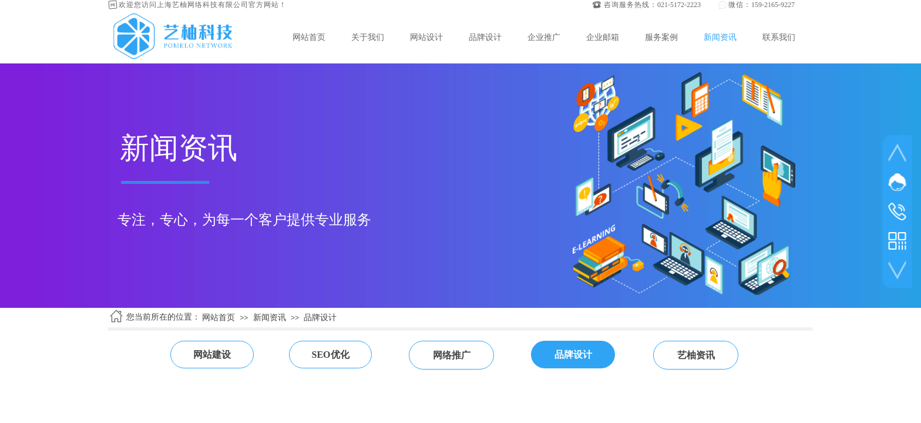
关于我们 (367, 37)
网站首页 (309, 37)
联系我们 (778, 37)
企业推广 (543, 37)
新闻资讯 (720, 37)
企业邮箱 (602, 37)
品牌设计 (485, 37)
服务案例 (661, 37)
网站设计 (426, 37)
